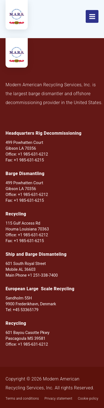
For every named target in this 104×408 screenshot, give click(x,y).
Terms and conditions (22, 398)
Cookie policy (88, 398)
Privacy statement (58, 398)
